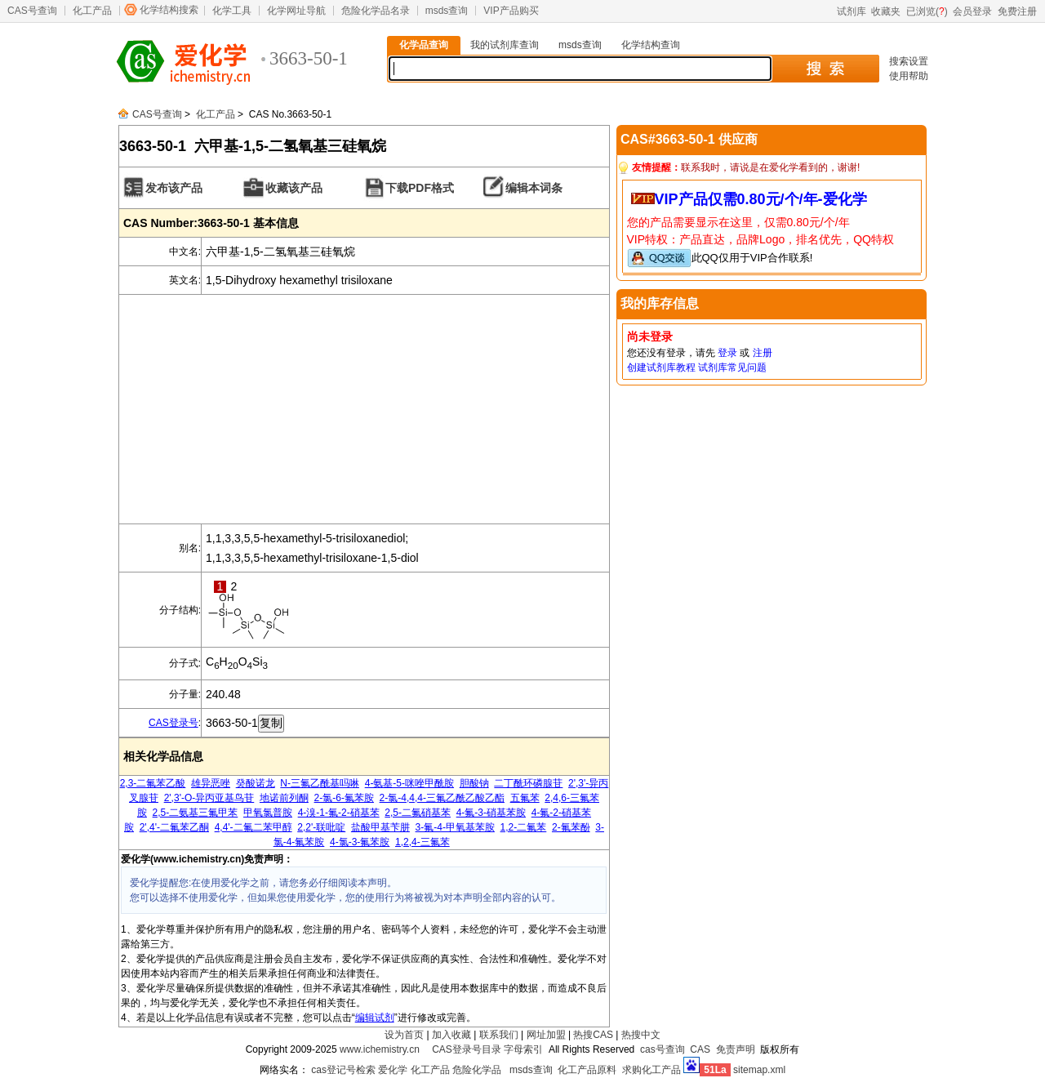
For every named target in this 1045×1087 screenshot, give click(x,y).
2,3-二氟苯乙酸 (153, 783)
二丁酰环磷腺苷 (528, 783)
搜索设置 (908, 61)
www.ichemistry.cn (380, 1049)
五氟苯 (525, 798)
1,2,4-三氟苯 (422, 842)
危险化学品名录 (375, 10)
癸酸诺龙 (255, 783)
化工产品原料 (587, 1070)
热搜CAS (593, 1034)
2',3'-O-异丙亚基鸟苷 (209, 798)
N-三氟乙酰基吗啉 (319, 783)
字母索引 (523, 1049)
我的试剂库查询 (504, 45)
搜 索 (825, 68)
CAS (700, 1049)
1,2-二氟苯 (523, 827)
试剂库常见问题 (732, 367)
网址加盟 (546, 1034)
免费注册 (1017, 11)
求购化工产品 (651, 1070)
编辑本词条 (534, 187)
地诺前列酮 (284, 798)
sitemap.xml (759, 1070)
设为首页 (404, 1034)
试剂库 (851, 11)
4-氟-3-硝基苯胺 (491, 812)
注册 (762, 353)
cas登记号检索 (343, 1070)
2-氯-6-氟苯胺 (344, 798)
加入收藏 (451, 1034)
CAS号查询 (32, 10)
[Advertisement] (364, 409)
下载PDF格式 (419, 187)
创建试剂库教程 (661, 367)
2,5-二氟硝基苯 (418, 812)
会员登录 (972, 11)
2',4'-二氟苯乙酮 (174, 827)
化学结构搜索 (169, 10)
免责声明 (735, 1049)
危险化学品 (476, 1070)
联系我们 (498, 1034)
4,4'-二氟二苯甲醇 (253, 827)
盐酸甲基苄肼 (380, 827)
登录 (727, 353)
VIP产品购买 (510, 10)
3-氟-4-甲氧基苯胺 (455, 827)
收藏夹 (885, 11)
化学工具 (231, 10)
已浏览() (927, 11)
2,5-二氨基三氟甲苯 (195, 812)
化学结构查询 (650, 45)
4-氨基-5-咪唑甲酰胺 (409, 783)
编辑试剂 (374, 1017)
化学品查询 (423, 45)
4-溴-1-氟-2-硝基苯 (339, 812)
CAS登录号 (173, 722)
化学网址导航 (296, 10)
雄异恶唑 (210, 783)
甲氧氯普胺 (267, 812)
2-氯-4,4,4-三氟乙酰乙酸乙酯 (442, 798)
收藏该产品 (293, 187)
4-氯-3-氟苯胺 (359, 842)
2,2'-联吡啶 (321, 827)
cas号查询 (662, 1049)
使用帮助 (908, 76)
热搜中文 (640, 1034)
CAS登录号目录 (466, 1049)
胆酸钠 (474, 783)
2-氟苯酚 (571, 827)
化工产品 (92, 10)
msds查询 (447, 10)
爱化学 (392, 1070)
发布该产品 (173, 187)
